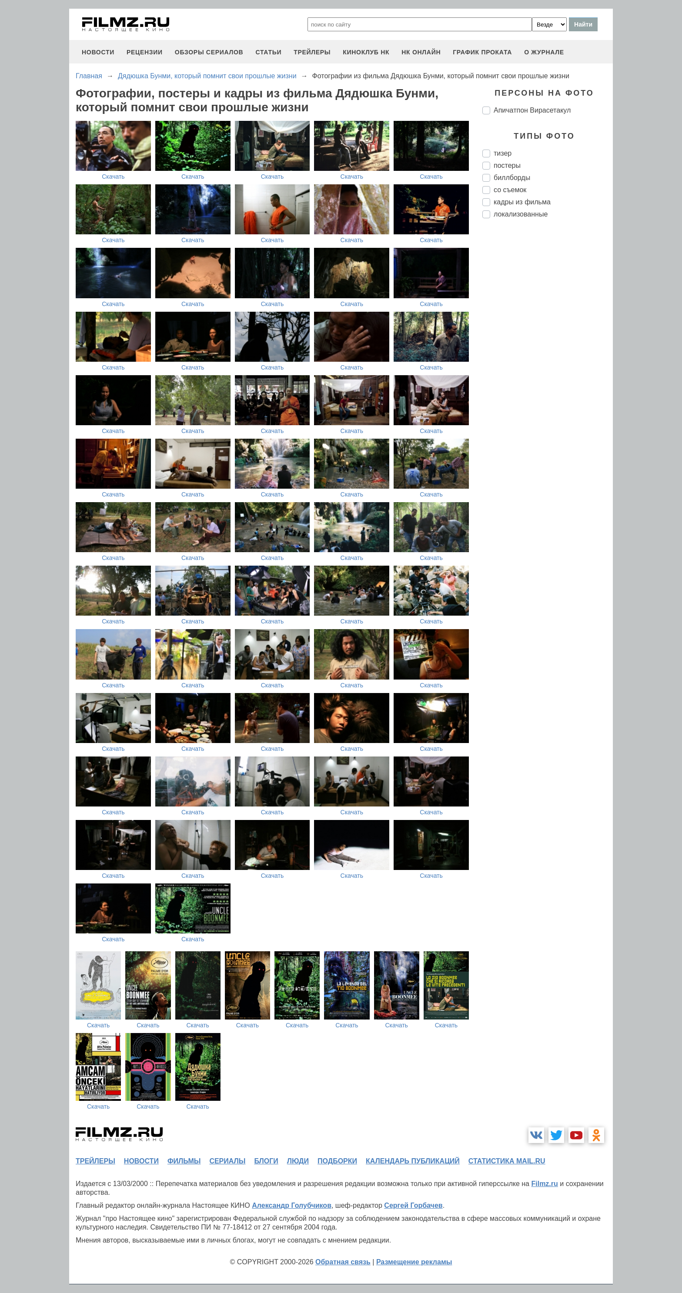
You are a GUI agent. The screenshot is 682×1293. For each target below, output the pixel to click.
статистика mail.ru (506, 1161)
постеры (507, 165)
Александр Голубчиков (291, 1205)
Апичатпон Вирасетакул (532, 110)
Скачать (113, 176)
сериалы (227, 1161)
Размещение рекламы (414, 1262)
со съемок (510, 189)
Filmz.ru (544, 1183)
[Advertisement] (547, 370)
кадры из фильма (522, 202)
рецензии (145, 52)
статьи (268, 52)
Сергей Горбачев (413, 1205)
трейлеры (312, 52)
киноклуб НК (366, 52)
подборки (337, 1161)
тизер (503, 153)
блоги (266, 1161)
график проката (482, 52)
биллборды (512, 177)
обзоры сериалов (209, 52)
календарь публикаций (413, 1161)
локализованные (521, 214)
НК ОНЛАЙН (421, 52)
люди (298, 1161)
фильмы (184, 1161)
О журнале (544, 52)
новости (98, 52)
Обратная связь (343, 1262)
